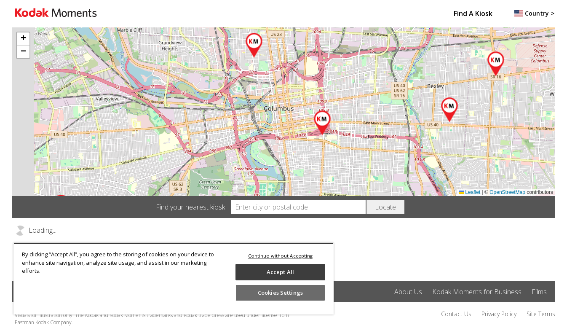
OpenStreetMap (507, 192)
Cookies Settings (280, 292)
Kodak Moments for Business (477, 291)
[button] (323, 123)
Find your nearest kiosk (190, 207)
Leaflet (469, 192)
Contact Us (456, 314)
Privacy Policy (498, 314)
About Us (408, 291)
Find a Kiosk (473, 13)
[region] (173, 279)
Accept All (280, 272)
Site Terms (541, 314)
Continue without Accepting (280, 256)
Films (539, 291)
